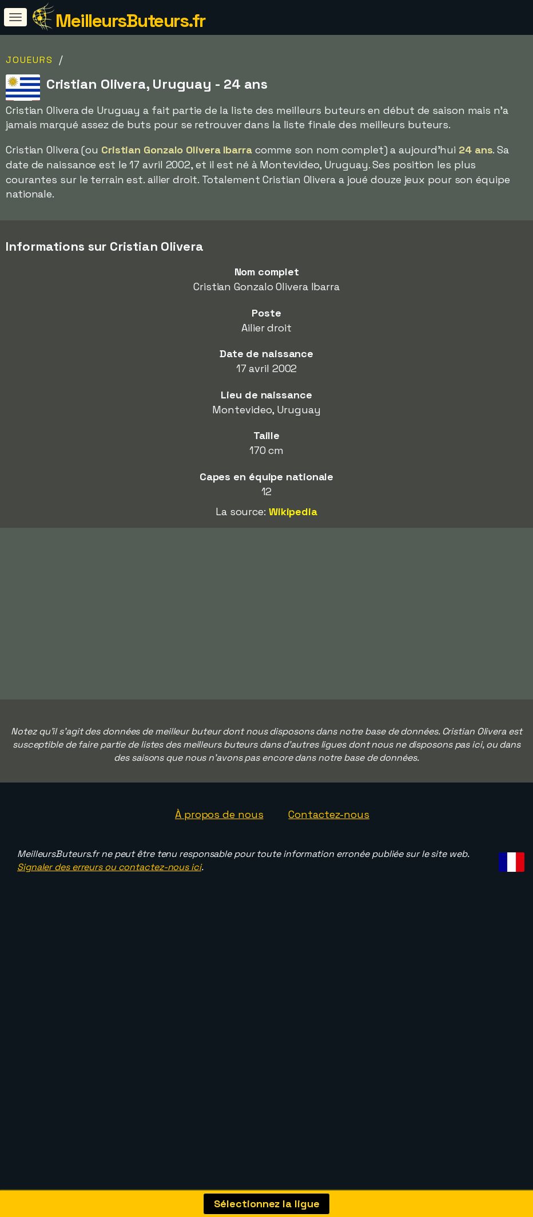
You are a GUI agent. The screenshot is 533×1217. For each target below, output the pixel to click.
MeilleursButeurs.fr (130, 20)
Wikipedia (293, 511)
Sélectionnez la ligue (267, 1203)
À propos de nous (219, 840)
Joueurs (29, 60)
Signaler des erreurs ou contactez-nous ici (109, 893)
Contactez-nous (328, 840)
